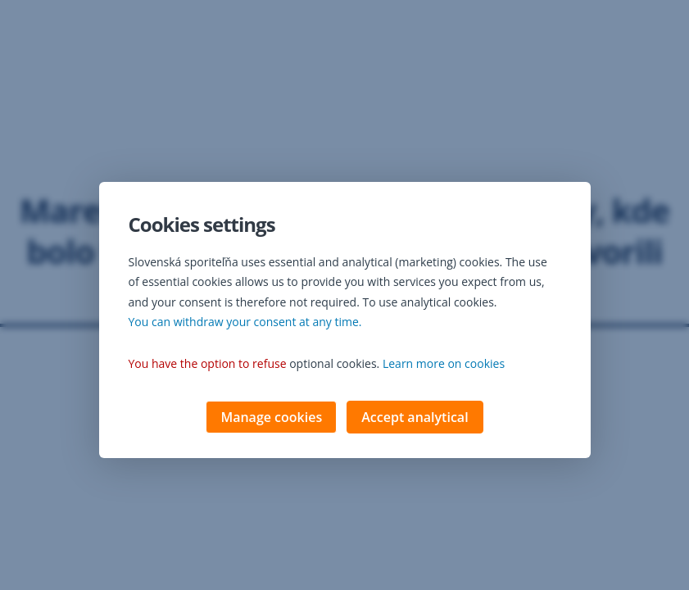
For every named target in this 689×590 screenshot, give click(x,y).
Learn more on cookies (444, 365)
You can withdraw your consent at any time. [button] (245, 323)
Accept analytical (414, 419)
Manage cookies (271, 419)
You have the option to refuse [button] (208, 365)
